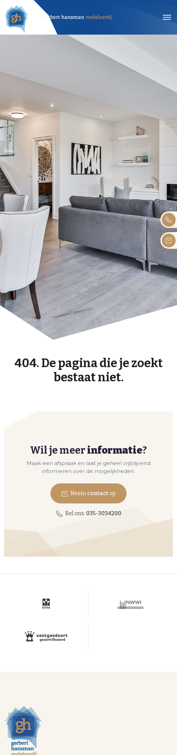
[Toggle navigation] (166, 17)
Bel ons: (88, 513)
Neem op (88, 493)
